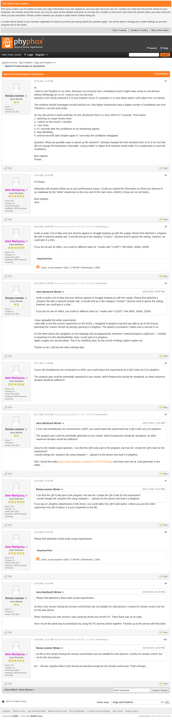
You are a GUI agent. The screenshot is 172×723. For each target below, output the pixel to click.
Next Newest (26, 689)
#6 (166, 414)
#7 (166, 481)
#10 (165, 639)
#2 (166, 175)
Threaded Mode (161, 74)
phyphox (6, 711)
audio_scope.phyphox (52, 267)
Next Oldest (11, 689)
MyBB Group (36, 716)
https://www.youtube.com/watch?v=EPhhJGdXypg (86, 461)
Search (153, 48)
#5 (166, 363)
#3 (166, 227)
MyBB (15, 716)
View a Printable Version (16, 701)
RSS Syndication (77, 711)
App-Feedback (25, 62)
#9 (166, 583)
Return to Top (19, 711)
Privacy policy (131, 711)
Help (165, 48)
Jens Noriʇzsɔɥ (102, 227)
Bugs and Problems (43, 62)
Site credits (118, 711)
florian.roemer (14, 95)
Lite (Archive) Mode (37, 711)
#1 (166, 81)
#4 (166, 283)
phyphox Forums (9, 62)
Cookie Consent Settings (98, 711)
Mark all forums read (57, 711)
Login (30, 54)
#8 (166, 532)
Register (40, 54)
